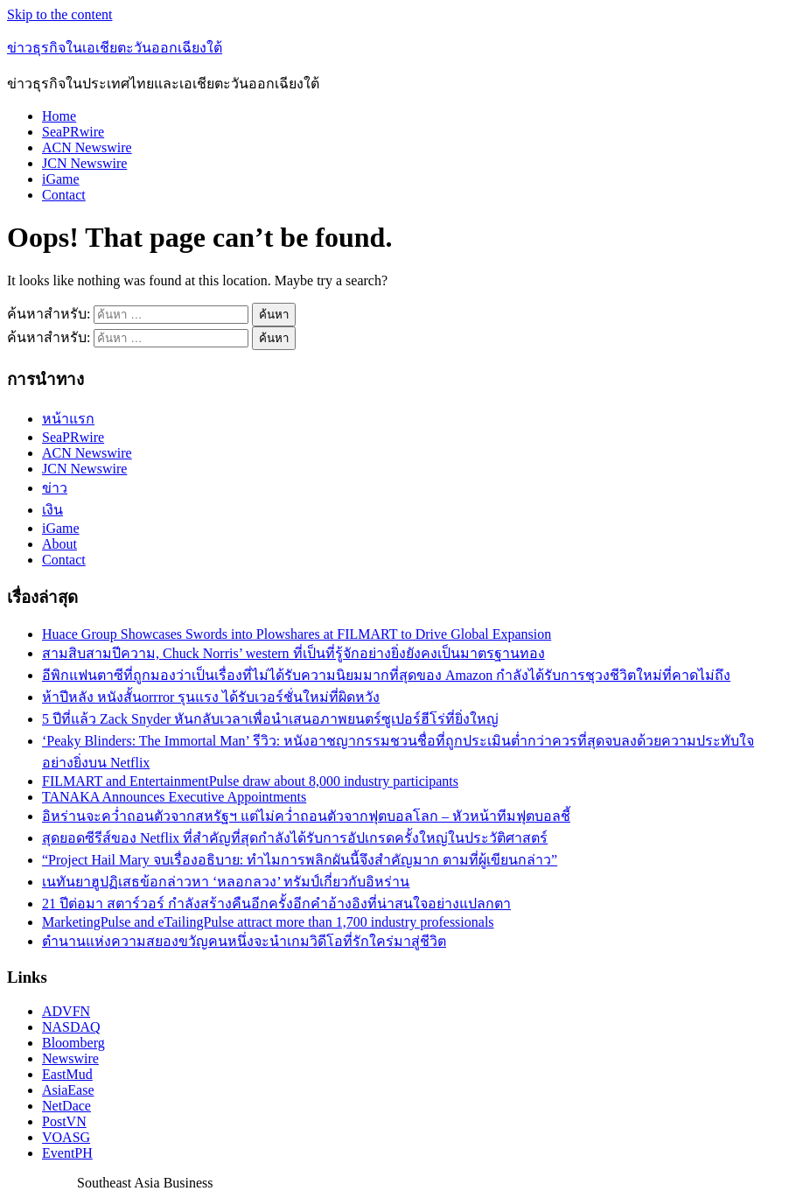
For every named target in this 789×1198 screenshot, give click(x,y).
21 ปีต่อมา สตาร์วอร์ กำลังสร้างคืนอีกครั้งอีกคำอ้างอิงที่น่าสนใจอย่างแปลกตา (276, 903)
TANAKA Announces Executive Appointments (174, 796)
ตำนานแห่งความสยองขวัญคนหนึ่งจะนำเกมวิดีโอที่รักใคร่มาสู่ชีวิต (244, 941)
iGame (61, 179)
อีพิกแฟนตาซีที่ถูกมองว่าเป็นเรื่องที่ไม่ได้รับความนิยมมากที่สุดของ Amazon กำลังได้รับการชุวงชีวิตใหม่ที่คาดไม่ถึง (386, 675)
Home (59, 116)
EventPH (67, 1152)
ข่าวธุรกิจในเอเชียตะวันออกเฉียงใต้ (114, 47)
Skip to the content (59, 14)
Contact (64, 194)
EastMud (67, 1074)
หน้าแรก (68, 418)
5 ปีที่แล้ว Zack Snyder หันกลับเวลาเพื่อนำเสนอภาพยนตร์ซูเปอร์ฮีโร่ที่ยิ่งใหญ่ (270, 718)
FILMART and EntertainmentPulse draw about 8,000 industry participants (250, 781)
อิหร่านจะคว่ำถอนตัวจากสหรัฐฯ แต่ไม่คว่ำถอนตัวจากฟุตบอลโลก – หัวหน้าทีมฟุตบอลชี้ (306, 816)
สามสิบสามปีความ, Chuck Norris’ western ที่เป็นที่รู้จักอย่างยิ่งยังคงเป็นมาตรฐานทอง (293, 653)
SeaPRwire (73, 131)
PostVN (64, 1121)
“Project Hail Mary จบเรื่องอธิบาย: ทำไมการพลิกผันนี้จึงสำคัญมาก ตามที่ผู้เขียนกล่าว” (299, 859)
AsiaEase (68, 1089)
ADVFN (66, 1011)
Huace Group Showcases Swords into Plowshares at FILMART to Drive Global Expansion (296, 634)
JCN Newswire (84, 163)
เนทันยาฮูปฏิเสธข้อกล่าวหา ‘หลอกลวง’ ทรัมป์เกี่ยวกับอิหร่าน (225, 881)
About (59, 543)
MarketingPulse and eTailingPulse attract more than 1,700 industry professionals (268, 921)
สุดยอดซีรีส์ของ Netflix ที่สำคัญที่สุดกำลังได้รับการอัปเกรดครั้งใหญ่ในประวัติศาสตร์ (295, 837)
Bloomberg (73, 1042)
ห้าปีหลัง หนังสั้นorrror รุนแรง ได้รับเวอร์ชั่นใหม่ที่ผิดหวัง (211, 697)
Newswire (70, 1058)
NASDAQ (71, 1026)
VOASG (66, 1137)
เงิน (52, 509)
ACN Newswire (87, 147)
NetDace (66, 1105)
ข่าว (54, 487)
